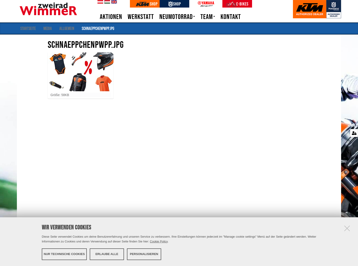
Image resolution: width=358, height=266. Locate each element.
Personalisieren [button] (144, 254)
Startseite (28, 28)
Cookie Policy (159, 241)
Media (47, 28)
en (113, 2)
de (99, 2)
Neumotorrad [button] (177, 17)
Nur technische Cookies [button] (64, 254)
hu (106, 2)
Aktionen (111, 17)
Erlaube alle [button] (106, 254)
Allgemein (66, 28)
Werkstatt (141, 17)
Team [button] (207, 17)
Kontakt (231, 17)
